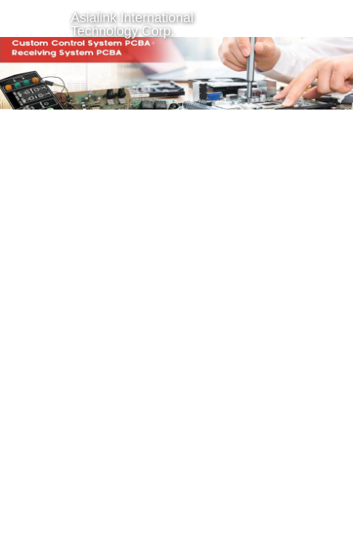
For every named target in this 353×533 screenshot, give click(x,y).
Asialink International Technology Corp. (131, 24)
